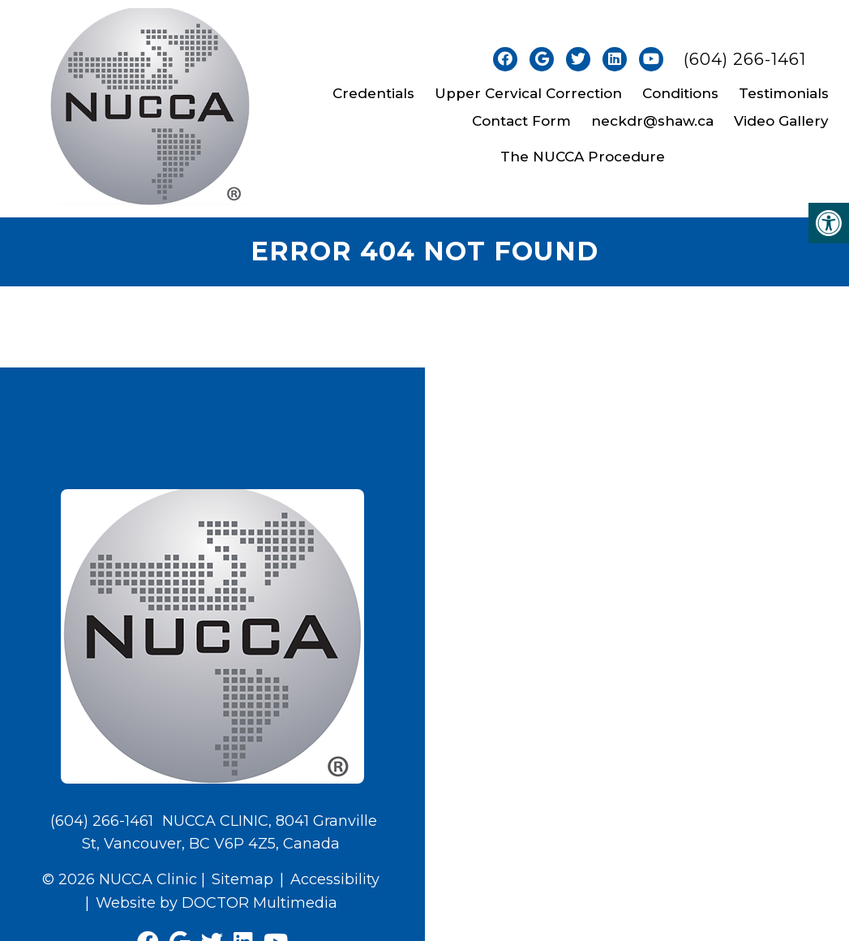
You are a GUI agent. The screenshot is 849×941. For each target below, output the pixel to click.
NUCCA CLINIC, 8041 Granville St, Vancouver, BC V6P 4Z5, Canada (229, 832)
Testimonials (784, 93)
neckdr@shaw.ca (652, 121)
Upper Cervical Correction (528, 93)
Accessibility (334, 879)
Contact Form (521, 121)
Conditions (680, 93)
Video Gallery (781, 121)
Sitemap (242, 879)
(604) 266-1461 (745, 59)
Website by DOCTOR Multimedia (216, 903)
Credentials (373, 93)
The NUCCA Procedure (582, 156)
